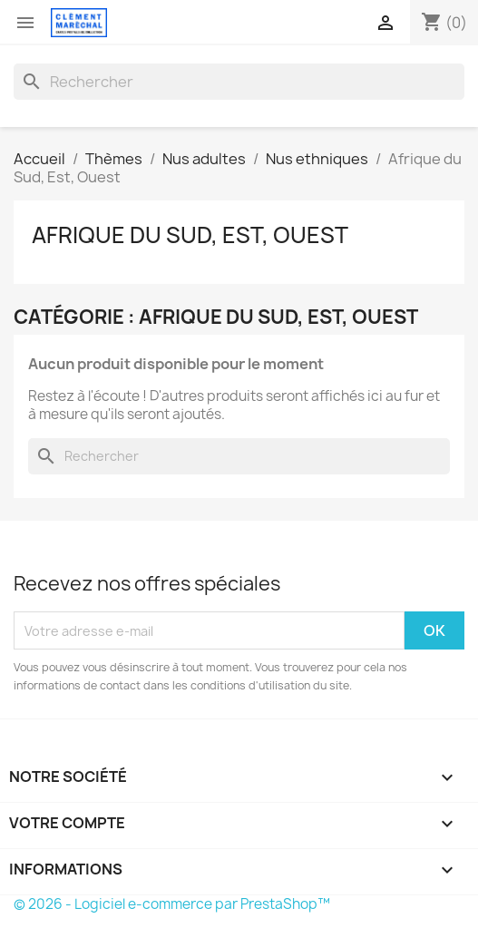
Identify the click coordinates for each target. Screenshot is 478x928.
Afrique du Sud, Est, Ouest (190, 235)
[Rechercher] (239, 81)
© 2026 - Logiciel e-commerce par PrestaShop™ (172, 903)
